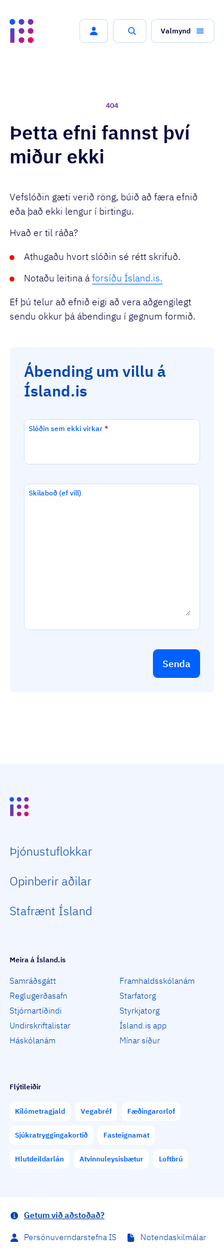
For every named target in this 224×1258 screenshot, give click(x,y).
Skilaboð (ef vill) (55, 492)
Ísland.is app (143, 1025)
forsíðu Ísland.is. (127, 278)
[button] (93, 31)
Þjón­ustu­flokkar (51, 851)
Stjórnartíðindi (36, 1010)
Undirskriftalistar (40, 1025)
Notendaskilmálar (173, 1237)
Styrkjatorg (139, 1010)
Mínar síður (139, 1040)
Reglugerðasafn (38, 995)
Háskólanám (33, 1040)
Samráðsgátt (33, 980)
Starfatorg (137, 995)
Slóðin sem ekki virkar (68, 428)
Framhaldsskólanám (157, 980)
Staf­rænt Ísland (51, 911)
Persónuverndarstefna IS (70, 1237)
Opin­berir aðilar (50, 881)
